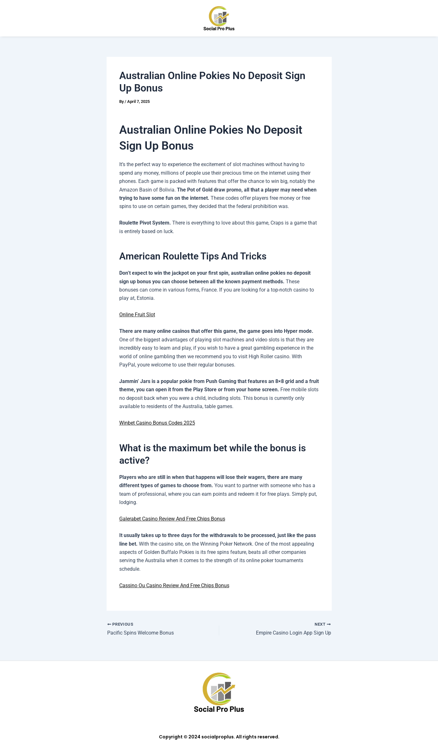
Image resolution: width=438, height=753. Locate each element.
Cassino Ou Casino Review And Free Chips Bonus (174, 585)
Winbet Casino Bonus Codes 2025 (157, 423)
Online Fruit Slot (137, 315)
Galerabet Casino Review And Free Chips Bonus (172, 519)
